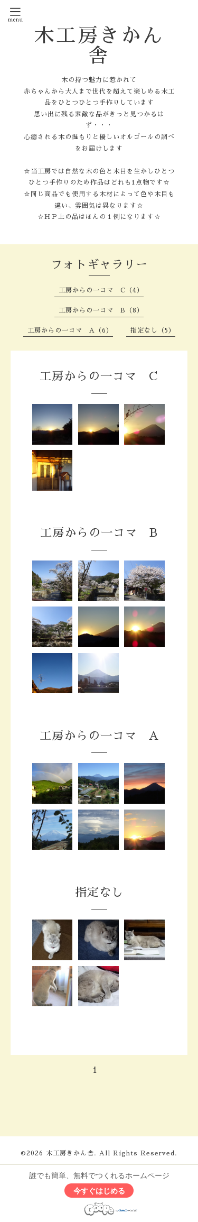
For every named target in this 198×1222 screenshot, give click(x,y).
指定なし (99, 892)
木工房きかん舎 (99, 46)
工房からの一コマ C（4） (101, 290)
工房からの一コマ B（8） (101, 310)
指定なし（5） (152, 330)
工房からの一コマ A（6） (70, 330)
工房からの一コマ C (99, 376)
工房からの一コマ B (99, 533)
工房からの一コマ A (99, 736)
